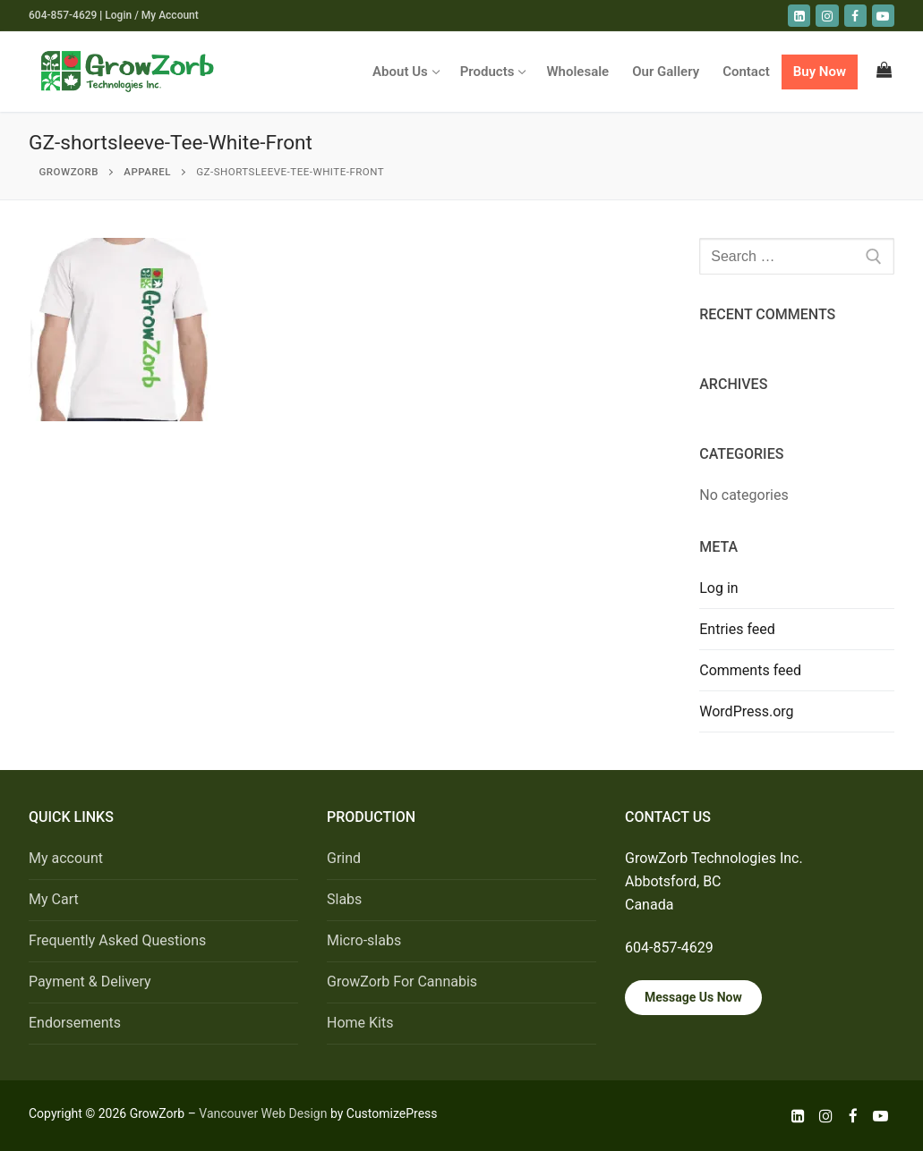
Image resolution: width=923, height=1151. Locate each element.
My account (66, 858)
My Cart (54, 899)
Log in (718, 588)
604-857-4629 (63, 15)
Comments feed (750, 670)
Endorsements (75, 1022)
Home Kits (360, 1022)
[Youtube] (880, 1116)
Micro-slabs (364, 940)
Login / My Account (151, 15)
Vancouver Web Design (263, 1113)
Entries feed (737, 629)
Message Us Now (693, 997)
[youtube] (883, 15)
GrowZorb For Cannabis (402, 981)
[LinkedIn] (799, 15)
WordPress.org (746, 711)
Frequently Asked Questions (117, 940)
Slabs (344, 899)
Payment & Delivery (90, 981)
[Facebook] (855, 15)
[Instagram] (827, 15)
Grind (344, 858)
